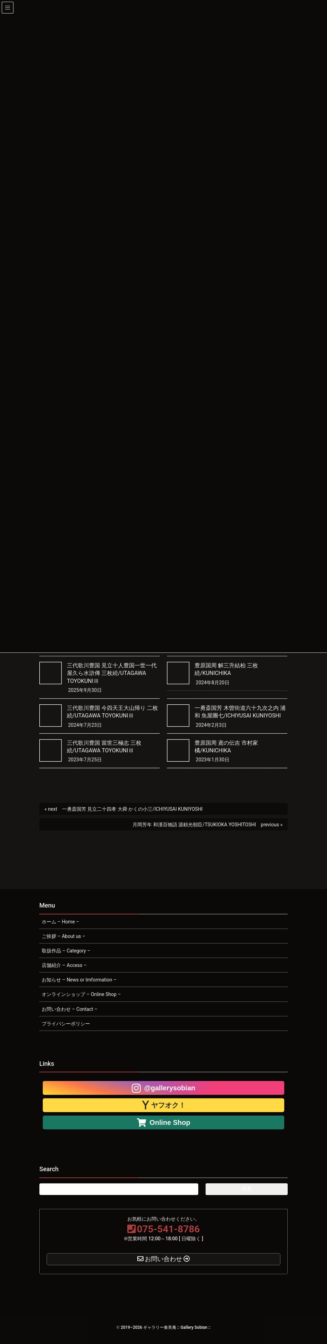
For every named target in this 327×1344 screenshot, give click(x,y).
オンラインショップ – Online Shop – (81, 994)
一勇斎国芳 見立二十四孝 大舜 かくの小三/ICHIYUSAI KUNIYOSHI (132, 809)
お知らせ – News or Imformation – (79, 980)
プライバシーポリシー (66, 1023)
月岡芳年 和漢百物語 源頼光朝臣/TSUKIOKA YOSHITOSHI (194, 824)
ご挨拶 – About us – (64, 936)
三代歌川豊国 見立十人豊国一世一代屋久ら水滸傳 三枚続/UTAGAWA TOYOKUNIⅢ (112, 673)
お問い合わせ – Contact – (70, 1009)
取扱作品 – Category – (66, 950)
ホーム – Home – (60, 921)
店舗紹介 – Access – (64, 965)
